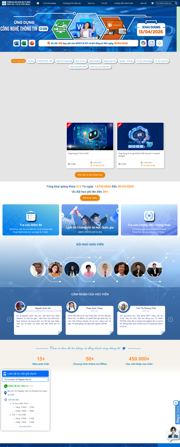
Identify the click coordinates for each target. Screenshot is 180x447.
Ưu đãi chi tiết (46, 107)
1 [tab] (79, 49)
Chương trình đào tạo (72, 3)
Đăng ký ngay (90, 179)
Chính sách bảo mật (136, 436)
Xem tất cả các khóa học (89, 156)
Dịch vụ (91, 3)
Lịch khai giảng (49, 3)
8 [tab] (96, 49)
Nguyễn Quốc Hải (42, 289)
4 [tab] (86, 49)
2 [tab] (81, 49)
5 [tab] (89, 49)
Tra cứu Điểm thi (31, 206)
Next (169, 299)
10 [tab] (101, 49)
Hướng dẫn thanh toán (123, 3)
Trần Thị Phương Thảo (146, 289)
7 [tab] (93, 49)
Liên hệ (143, 3)
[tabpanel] (90, 29)
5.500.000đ (152, 107)
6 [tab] (91, 49)
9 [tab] (99, 49)
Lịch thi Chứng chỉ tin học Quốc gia (90, 208)
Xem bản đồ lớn (25, 408)
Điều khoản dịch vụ (136, 433)
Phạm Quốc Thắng (94, 289)
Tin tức (104, 3)
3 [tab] (83, 49)
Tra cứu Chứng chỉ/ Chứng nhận (149, 206)
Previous (11, 299)
